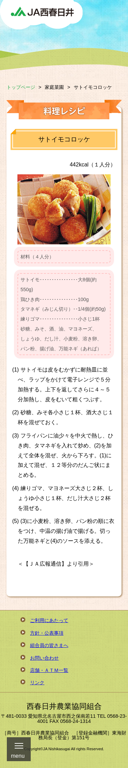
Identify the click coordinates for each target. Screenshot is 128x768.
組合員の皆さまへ (49, 645)
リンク (37, 682)
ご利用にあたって (49, 620)
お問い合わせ (44, 658)
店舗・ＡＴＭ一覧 (49, 670)
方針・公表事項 (46, 633)
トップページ (20, 87)
